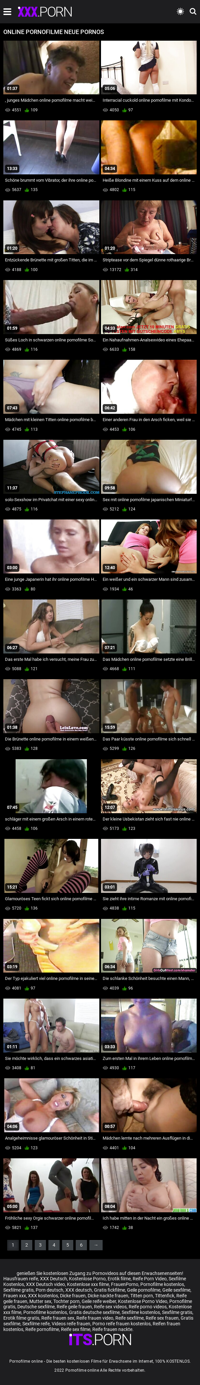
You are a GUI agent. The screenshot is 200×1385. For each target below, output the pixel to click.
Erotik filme (119, 1278)
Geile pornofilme (143, 1290)
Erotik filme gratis (21, 1318)
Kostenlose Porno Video (142, 1301)
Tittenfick (164, 1295)
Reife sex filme (75, 1329)
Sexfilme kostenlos (141, 1312)
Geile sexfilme (176, 1290)
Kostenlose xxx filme (88, 1284)
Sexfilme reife (36, 1323)
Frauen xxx (14, 1295)
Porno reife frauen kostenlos (121, 1323)
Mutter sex (40, 1301)
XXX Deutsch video (45, 1284)
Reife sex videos (110, 1306)
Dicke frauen (73, 1295)
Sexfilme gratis (18, 1290)
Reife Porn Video (150, 1278)
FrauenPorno (124, 1284)
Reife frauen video (94, 1318)
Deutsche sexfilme (36, 1306)
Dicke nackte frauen (108, 1295)
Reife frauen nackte (112, 1329)
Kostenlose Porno (87, 1278)
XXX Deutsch (53, 1278)
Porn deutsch (49, 1290)
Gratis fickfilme (109, 1290)
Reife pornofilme (42, 1329)
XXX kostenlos (43, 1295)
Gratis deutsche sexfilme (94, 1312)
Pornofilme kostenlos (162, 1284)
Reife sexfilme (129, 1318)
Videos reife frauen (71, 1323)
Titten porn (141, 1295)
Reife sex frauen (162, 1318)
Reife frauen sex (57, 1318)
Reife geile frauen (74, 1306)
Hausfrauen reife (20, 1278)
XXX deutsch (78, 1290)
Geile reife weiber (99, 1301)
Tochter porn (66, 1301)
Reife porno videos (148, 1306)
